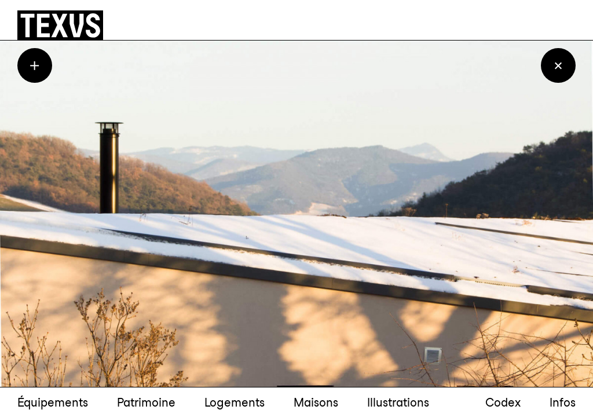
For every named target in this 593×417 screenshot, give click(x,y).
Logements (234, 402)
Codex (503, 402)
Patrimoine (146, 402)
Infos (563, 402)
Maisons (316, 402)
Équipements (52, 402)
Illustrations (398, 402)
